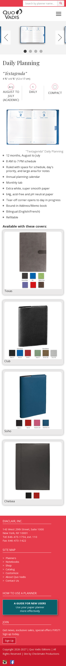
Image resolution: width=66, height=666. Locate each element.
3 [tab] (35, 51)
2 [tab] (30, 51)
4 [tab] (41, 51)
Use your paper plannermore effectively (30, 607)
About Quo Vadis (16, 577)
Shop (9, 565)
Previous (6, 37)
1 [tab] (25, 51)
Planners (11, 558)
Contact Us (12, 580)
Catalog (10, 569)
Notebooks (12, 561)
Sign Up (9, 640)
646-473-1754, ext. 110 (22, 537)
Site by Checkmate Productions (41, 653)
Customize (12, 573)
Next (59, 37)
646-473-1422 (17, 540)
